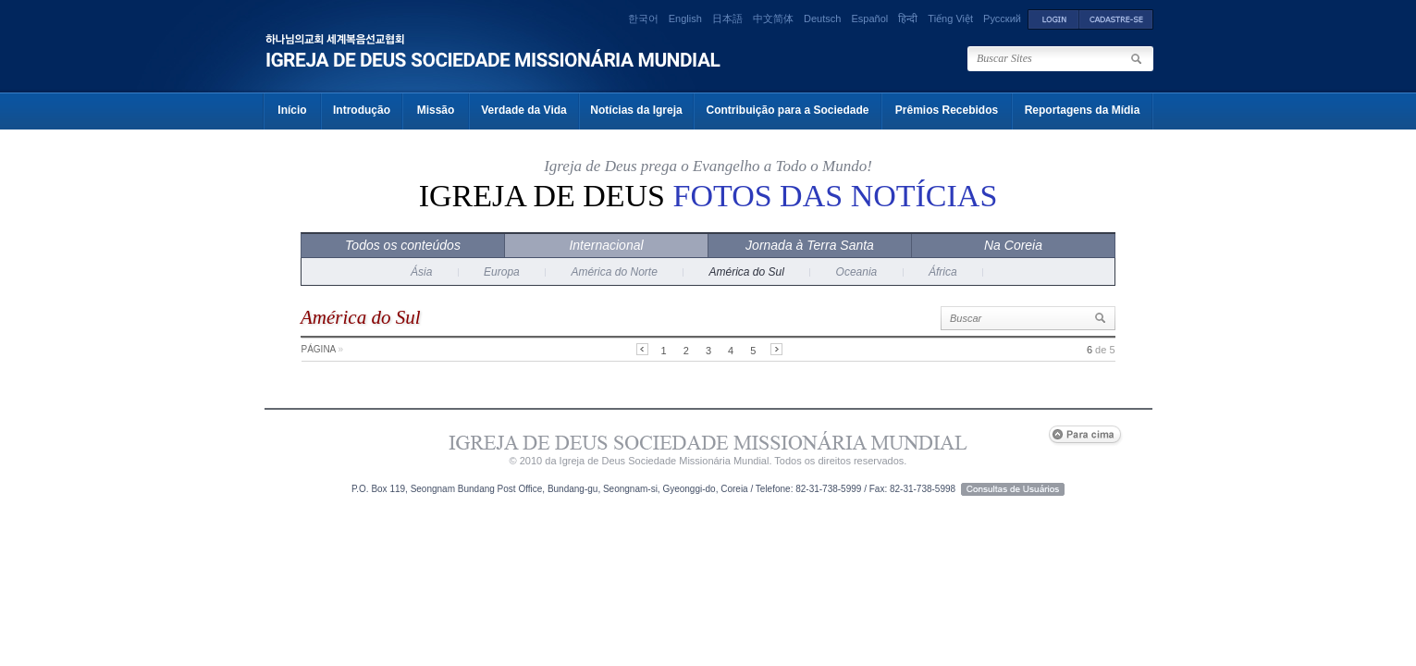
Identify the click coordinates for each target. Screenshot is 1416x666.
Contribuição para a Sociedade (787, 110)
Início (291, 110)
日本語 (727, 18)
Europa (502, 271)
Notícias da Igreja (636, 110)
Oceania (857, 271)
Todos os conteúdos (403, 245)
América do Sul (746, 271)
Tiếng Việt (950, 18)
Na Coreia (1013, 245)
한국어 (643, 18)
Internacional (606, 245)
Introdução (361, 110)
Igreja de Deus (708, 196)
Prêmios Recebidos (946, 110)
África (943, 271)
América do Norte (614, 271)
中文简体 (773, 18)
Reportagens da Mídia (1082, 110)
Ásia (421, 271)
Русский (1002, 18)
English (685, 18)
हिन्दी (907, 18)
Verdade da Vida (524, 110)
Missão (436, 110)
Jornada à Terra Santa (809, 245)
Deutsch (822, 18)
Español (869, 18)
